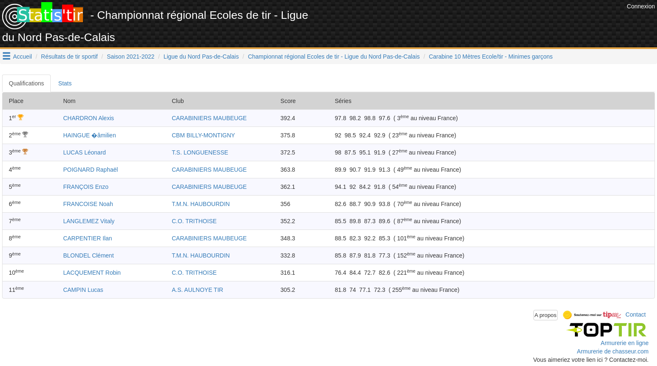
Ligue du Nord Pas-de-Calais (201, 56)
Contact (636, 314)
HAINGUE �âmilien (89, 135)
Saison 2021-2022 (131, 56)
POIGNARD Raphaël (90, 169)
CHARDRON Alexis (88, 118)
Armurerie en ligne (625, 343)
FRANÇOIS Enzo (86, 186)
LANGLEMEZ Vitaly (89, 221)
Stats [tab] (65, 83)
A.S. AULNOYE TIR (197, 289)
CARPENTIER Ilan (87, 238)
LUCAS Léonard (84, 152)
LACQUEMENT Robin (92, 272)
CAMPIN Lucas (83, 289)
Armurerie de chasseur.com (613, 351)
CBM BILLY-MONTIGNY (203, 135)
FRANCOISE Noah (88, 204)
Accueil (22, 56)
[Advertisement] (472, 21)
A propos (546, 315)
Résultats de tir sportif (69, 56)
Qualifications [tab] (26, 83)
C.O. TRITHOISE (194, 221)
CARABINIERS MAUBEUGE (209, 118)
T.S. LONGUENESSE (200, 152)
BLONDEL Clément (88, 255)
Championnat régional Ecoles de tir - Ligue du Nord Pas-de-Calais (334, 56)
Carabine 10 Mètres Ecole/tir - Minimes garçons (491, 56)
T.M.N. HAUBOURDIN (201, 204)
